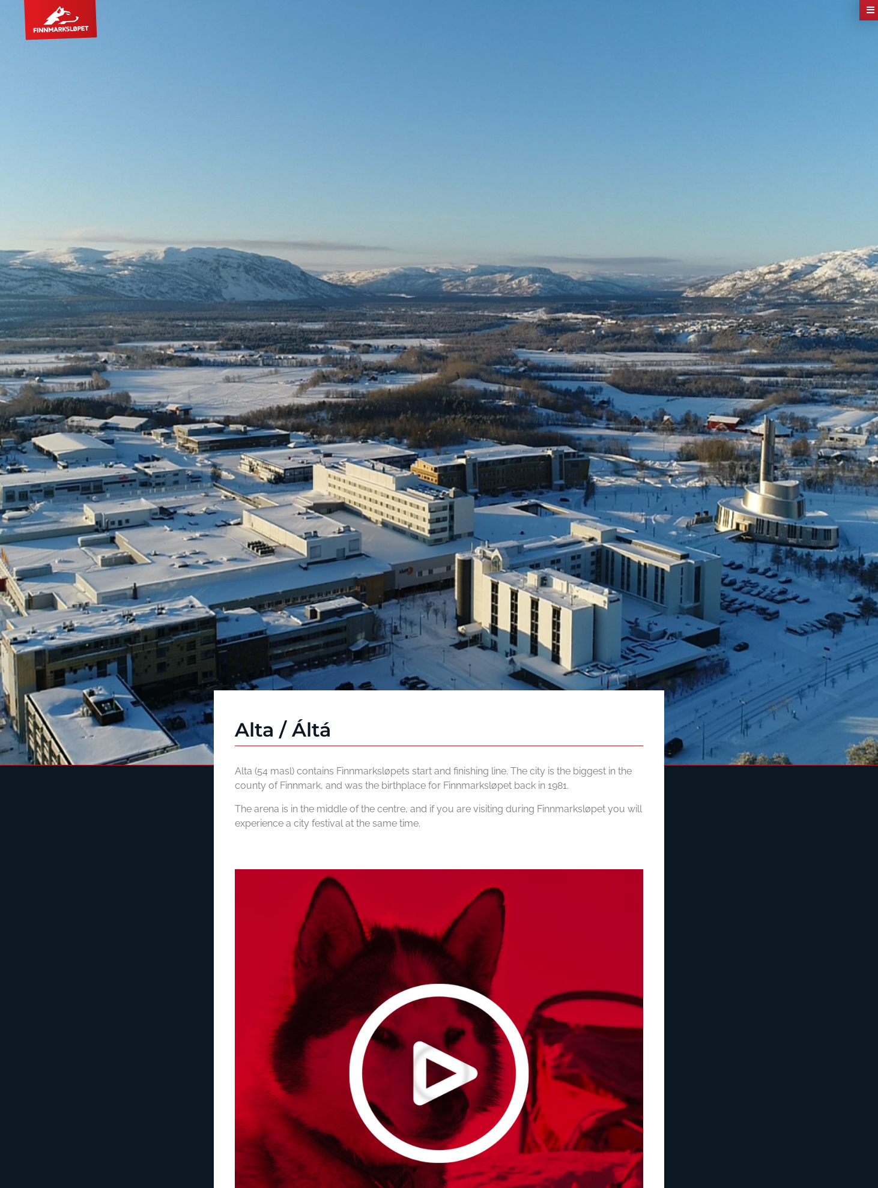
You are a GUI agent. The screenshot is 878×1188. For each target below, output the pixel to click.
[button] (439, 1073)
